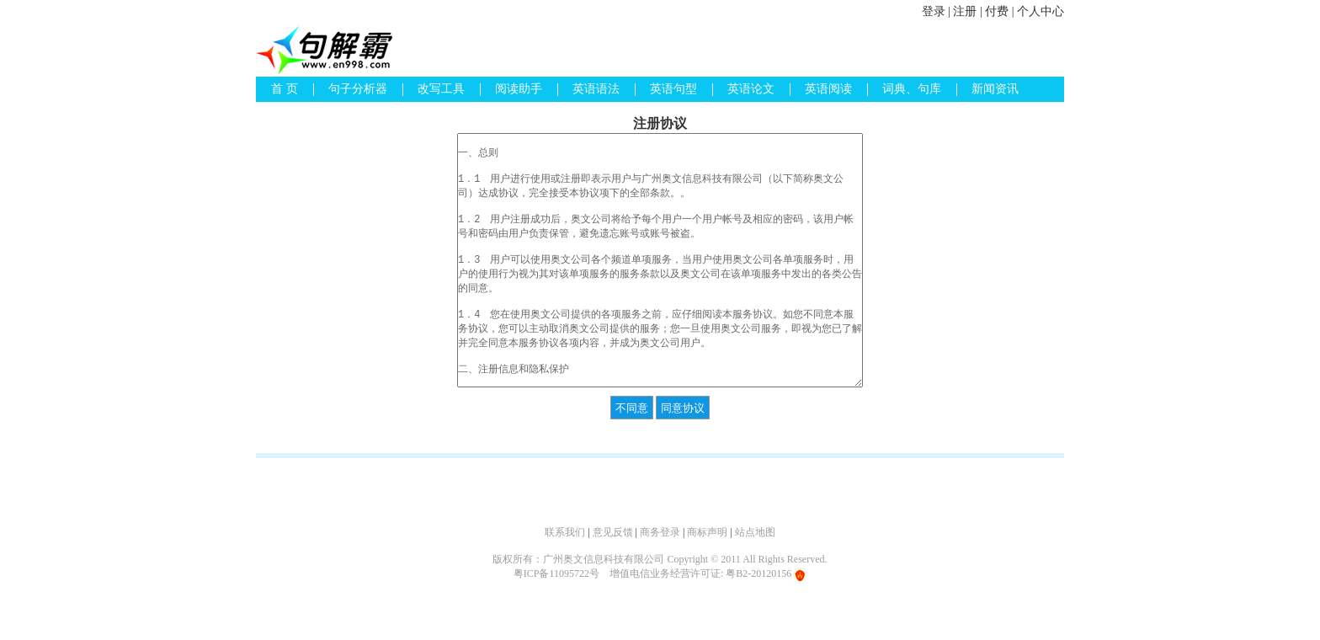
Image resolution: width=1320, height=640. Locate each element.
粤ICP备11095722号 (556, 573)
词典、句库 (911, 89)
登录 (933, 11)
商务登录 (660, 532)
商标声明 (707, 532)
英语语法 (596, 89)
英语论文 (750, 89)
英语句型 (673, 89)
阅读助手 (518, 89)
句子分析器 (357, 89)
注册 (965, 11)
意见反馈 (613, 532)
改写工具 (441, 89)
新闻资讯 (995, 89)
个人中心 (1040, 11)
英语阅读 (828, 89)
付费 (997, 11)
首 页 (284, 89)
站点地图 (755, 532)
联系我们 (565, 532)
